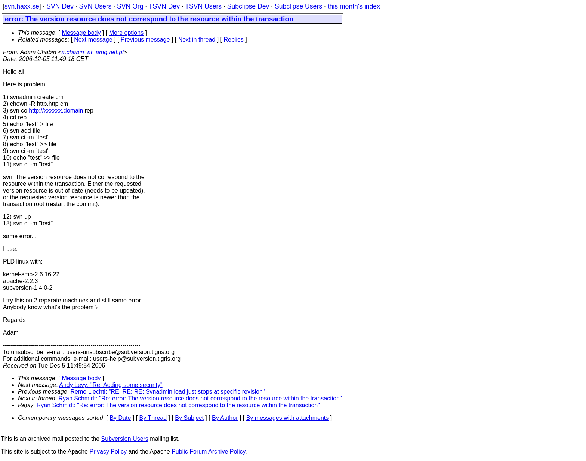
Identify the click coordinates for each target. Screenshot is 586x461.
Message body (81, 33)
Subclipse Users (298, 6)
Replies (234, 39)
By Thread (153, 418)
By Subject (189, 418)
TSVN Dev (164, 6)
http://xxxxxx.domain (56, 110)
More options (126, 33)
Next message (93, 39)
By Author (225, 418)
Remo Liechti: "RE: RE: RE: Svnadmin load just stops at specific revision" (168, 391)
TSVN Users (203, 6)
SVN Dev (59, 6)
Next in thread (197, 39)
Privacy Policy (108, 451)
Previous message (145, 39)
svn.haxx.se (21, 6)
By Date (120, 418)
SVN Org (130, 6)
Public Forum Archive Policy (208, 451)
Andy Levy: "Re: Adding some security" (110, 385)
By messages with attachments (287, 418)
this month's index (354, 6)
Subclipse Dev (248, 6)
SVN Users (95, 6)
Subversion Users (124, 439)
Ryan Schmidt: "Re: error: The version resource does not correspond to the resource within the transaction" (200, 398)
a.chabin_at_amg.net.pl (92, 52)
